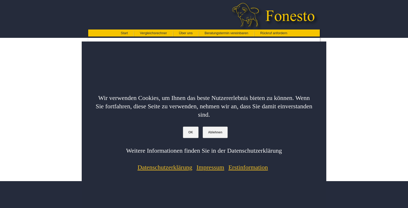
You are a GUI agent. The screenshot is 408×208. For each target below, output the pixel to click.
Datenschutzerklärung (164, 167)
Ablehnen (215, 132)
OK (190, 132)
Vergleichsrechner (153, 33)
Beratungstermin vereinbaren (226, 33)
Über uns (186, 33)
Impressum (210, 167)
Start (124, 33)
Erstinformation (248, 167)
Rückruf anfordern (273, 33)
